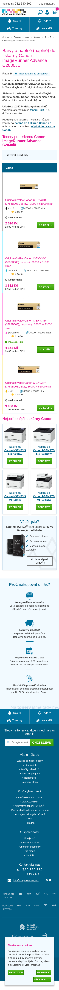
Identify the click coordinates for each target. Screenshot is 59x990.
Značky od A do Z (30, 778)
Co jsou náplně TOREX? (39, 570)
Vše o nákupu (47, 3)
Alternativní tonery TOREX (30, 815)
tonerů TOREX (39, 119)
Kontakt (30, 864)
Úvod (7, 47)
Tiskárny (14, 38)
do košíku (45, 234)
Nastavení (43, 972)
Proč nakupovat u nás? (30, 806)
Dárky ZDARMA (30, 811)
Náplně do (15, 460)
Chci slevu (41, 752)
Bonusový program (30, 783)
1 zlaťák (19, 221)
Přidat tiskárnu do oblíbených (31, 83)
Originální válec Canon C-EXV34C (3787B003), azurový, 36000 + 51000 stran (27, 271)
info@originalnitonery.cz (26, 889)
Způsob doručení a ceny (30, 770)
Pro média (30, 860)
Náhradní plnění (30, 791)
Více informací (32, 964)
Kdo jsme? (30, 847)
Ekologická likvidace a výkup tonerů (30, 819)
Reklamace (30, 787)
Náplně (15, 30)
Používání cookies (30, 852)
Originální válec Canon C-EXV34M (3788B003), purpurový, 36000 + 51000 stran (28, 334)
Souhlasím (16, 972)
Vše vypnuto (42, 979)
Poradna (29, 832)
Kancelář (44, 38)
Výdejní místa (30, 774)
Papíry (44, 30)
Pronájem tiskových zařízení (30, 823)
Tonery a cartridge (21, 47)
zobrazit (15, 470)
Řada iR (48, 47)
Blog (30, 828)
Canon (37, 47)
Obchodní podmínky (29, 856)
